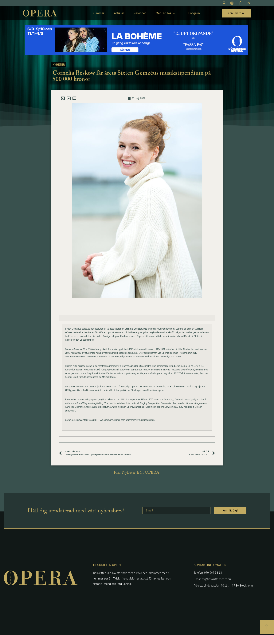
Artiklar (119, 13)
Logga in (194, 13)
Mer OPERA (165, 13)
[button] (63, 98)
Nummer (98, 13)
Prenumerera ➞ (237, 12)
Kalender (140, 13)
